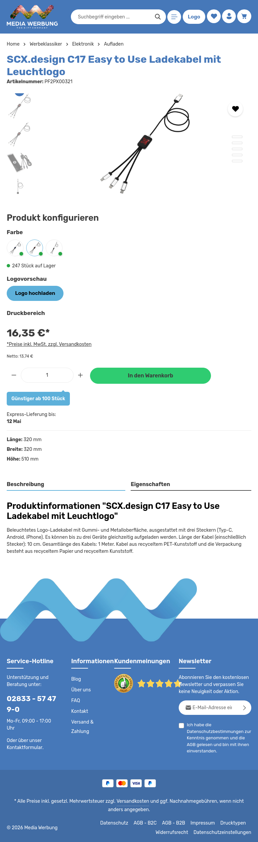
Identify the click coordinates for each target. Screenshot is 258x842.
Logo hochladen (33, 293)
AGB (191, 743)
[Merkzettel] (212, 17)
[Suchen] (157, 16)
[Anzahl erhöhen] (81, 374)
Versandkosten (125, 800)
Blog (76, 678)
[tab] (66, 484)
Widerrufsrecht (177, 832)
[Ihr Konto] (228, 17)
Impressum (205, 822)
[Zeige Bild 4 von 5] (237, 155)
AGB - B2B (176, 822)
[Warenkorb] (244, 17)
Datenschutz (118, 822)
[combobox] (113, 16)
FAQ (76, 700)
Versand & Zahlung (82, 726)
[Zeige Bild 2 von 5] (237, 143)
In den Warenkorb (150, 375)
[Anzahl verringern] (14, 374)
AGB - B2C (148, 822)
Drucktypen (234, 822)
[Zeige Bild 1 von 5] (237, 137)
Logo (193, 16)
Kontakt (79, 711)
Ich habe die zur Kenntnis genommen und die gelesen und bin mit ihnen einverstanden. (217, 737)
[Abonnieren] (244, 707)
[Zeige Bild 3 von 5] (237, 149)
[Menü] (173, 17)
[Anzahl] (47, 374)
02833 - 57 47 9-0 (29, 703)
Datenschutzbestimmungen (213, 730)
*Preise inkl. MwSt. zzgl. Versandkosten (48, 343)
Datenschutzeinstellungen (224, 832)
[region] (129, 143)
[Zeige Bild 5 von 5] (237, 161)
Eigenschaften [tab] (149, 483)
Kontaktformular (23, 746)
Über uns (80, 689)
